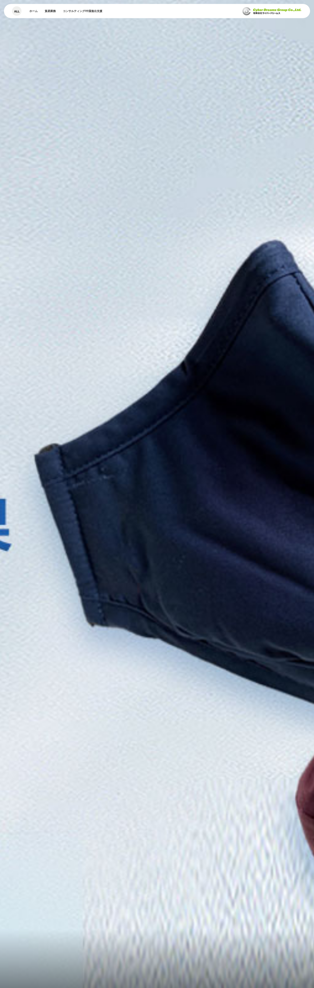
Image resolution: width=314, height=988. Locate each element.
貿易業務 (50, 11)
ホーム (33, 11)
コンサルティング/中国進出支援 (82, 11)
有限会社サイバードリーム (271, 11)
